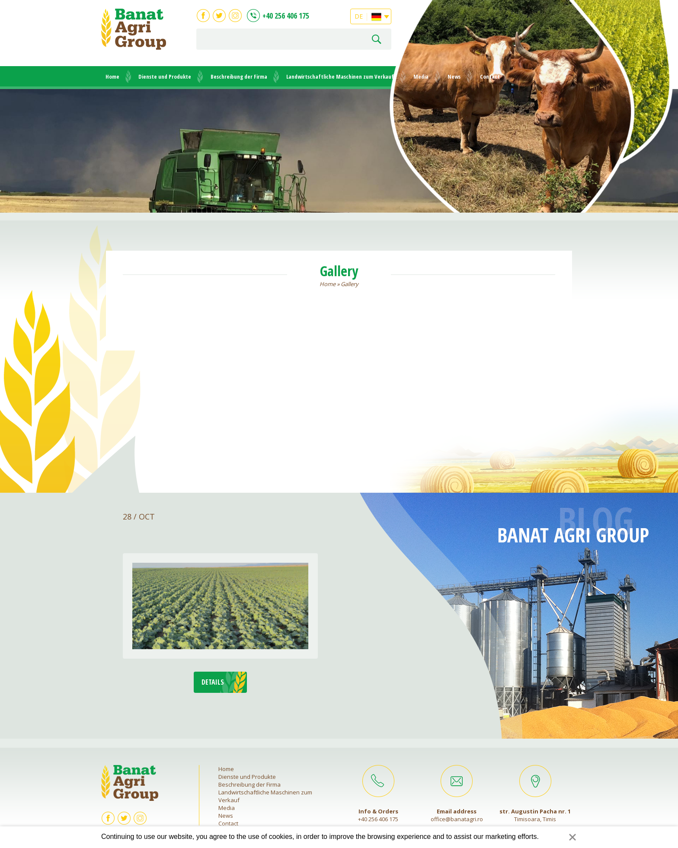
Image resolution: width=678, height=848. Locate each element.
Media (421, 76)
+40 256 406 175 (285, 15)
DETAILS (212, 682)
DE (368, 15)
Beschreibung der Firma (239, 76)
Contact (490, 76)
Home (112, 76)
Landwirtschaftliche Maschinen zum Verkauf (340, 76)
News (454, 76)
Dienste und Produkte (164, 76)
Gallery (349, 284)
